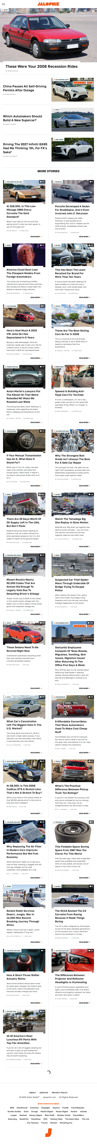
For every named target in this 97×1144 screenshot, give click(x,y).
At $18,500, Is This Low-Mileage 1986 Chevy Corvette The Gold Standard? (21, 211)
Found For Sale (12, 366)
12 (43, 555)
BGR (12, 1108)
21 (92, 761)
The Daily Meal (72, 1119)
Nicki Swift (49, 1115)
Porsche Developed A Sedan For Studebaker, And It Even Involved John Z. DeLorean (72, 210)
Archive (44, 1093)
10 (43, 1011)
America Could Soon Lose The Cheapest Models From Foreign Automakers (23, 273)
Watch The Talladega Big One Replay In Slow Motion (71, 520)
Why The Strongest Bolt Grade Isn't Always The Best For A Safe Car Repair (72, 459)
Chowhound (22, 1108)
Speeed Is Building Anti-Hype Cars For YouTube (69, 393)
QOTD (6, 10)
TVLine (44, 1123)
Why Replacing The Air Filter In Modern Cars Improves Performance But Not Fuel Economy (24, 852)
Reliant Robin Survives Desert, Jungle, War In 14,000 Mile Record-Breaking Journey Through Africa (23, 917)
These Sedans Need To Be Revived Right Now (22, 649)
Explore (56, 1108)
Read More (35, 237)
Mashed (23, 1115)
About (32, 1093)
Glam (26, 1111)
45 (43, 182)
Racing (57, 494)
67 (43, 761)
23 (92, 306)
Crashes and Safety (14, 555)
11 (92, 555)
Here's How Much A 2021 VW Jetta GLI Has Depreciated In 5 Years (22, 334)
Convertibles (60, 697)
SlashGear (36, 1119)
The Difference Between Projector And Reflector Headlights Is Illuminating (71, 979)
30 (43, 367)
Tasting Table (56, 1119)
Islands (83, 1111)
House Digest (62, 1111)
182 (42, 494)
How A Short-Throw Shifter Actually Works (23, 977)
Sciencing (12, 1119)
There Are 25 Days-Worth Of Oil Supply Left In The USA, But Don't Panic (24, 522)
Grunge (34, 1111)
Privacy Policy (60, 1093)
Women (53, 1123)
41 (43, 245)
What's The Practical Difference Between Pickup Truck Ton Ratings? (71, 789)
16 (43, 822)
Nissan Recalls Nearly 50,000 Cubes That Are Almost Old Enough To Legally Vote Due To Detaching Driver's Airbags (23, 586)
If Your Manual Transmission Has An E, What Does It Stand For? (24, 459)
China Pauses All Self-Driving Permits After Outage (24, 88)
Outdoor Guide (63, 1115)
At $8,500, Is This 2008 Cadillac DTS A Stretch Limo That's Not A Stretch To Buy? (24, 789)
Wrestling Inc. (66, 1123)
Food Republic (77, 1108)
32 (92, 697)
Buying (57, 245)
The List (85, 1119)
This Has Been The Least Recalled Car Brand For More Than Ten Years (70, 273)
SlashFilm (24, 1119)
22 (92, 951)
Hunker (74, 1111)
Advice (57, 306)
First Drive (59, 139)
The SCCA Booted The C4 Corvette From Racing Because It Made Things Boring (70, 916)
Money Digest (35, 1115)
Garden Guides (14, 1111)
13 (92, 245)
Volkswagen (11, 306)
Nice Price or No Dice (14, 182)
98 (43, 697)
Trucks (58, 761)
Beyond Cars (11, 1011)
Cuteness (34, 1108)
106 (91, 623)
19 (43, 431)
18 (92, 494)
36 (43, 623)
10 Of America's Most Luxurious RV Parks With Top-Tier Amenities (22, 1039)
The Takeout (33, 1123)
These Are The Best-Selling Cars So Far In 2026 (72, 332)
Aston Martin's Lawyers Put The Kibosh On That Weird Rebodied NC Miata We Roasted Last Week (23, 396)
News (9, 245)
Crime (57, 555)
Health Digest (47, 1111)
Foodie (65, 1108)
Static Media (33, 1097)
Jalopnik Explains (62, 431)
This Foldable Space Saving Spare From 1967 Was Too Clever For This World (72, 850)
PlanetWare (78, 1115)
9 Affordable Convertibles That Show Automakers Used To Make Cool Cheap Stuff (71, 727)
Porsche (58, 182)
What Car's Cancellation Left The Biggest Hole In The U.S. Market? (24, 725)
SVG (45, 1119)
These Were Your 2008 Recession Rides (42, 66)
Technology (59, 822)
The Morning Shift (62, 79)
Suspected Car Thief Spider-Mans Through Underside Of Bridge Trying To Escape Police (72, 585)
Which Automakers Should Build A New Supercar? (22, 118)
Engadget (45, 1108)
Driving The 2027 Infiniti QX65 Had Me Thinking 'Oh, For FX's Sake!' (25, 148)
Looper (13, 1115)
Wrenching (59, 366)
